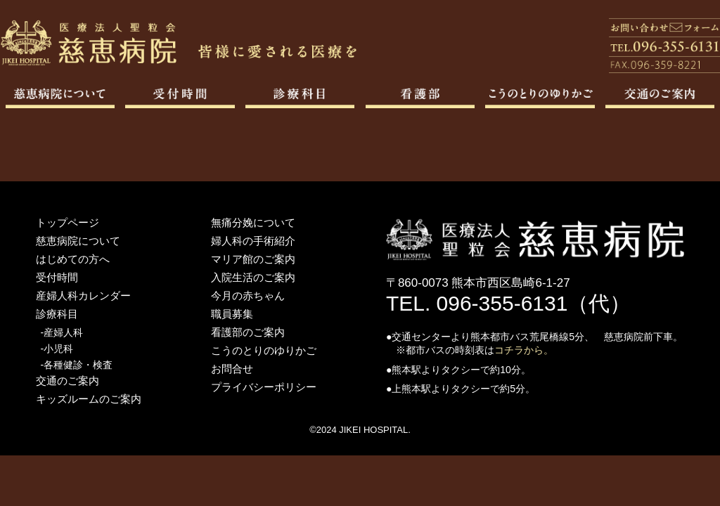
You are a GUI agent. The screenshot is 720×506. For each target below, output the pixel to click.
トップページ (67, 222)
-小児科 (57, 348)
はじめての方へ (73, 259)
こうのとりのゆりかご (263, 350)
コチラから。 (523, 350)
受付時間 (57, 277)
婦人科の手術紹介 (253, 241)
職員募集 (232, 314)
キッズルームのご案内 (88, 399)
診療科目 (57, 314)
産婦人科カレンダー (83, 295)
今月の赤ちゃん (248, 295)
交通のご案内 (67, 381)
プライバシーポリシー (263, 387)
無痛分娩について (253, 222)
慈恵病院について (78, 241)
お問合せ (232, 369)
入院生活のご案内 (253, 277)
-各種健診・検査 (77, 364)
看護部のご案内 (248, 332)
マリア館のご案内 (253, 259)
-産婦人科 (62, 332)
